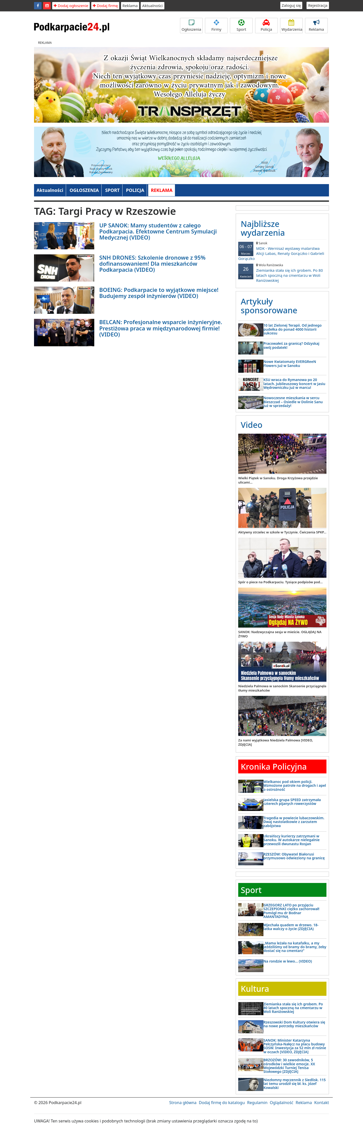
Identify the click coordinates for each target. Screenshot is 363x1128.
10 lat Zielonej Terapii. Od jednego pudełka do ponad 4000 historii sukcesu (292, 329)
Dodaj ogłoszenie (71, 5)
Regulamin (257, 1102)
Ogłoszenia (191, 25)
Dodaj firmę (105, 5)
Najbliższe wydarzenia (263, 228)
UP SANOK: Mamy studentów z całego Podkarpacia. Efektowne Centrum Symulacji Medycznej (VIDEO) (158, 231)
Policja (266, 25)
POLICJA (135, 190)
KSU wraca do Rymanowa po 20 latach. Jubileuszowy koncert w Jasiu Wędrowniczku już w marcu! (294, 383)
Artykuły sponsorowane (269, 306)
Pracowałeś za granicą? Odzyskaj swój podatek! (291, 345)
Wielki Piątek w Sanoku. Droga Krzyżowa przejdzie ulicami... (278, 480)
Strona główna (182, 1102)
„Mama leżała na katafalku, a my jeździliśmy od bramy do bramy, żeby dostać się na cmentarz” (294, 947)
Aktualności (152, 5)
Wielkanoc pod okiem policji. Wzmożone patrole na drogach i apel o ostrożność (294, 785)
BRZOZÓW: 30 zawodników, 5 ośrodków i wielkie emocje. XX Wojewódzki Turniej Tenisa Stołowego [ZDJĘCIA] (289, 1065)
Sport (241, 25)
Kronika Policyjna (274, 766)
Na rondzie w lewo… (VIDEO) (287, 961)
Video (251, 424)
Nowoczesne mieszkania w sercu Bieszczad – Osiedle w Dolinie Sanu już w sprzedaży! (293, 401)
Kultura (255, 988)
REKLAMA (161, 190)
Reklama (130, 5)
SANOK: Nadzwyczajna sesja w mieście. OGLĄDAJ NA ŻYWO (279, 634)
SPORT (112, 190)
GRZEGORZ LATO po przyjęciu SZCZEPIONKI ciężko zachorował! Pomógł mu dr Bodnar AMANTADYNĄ (291, 911)
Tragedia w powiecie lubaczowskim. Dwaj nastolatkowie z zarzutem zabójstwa (293, 821)
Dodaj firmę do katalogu (222, 1102)
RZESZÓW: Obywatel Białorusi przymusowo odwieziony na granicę (294, 856)
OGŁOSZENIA (84, 190)
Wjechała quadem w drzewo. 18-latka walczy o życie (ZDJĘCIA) (290, 926)
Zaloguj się (291, 5)
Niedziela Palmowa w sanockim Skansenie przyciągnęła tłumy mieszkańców (282, 688)
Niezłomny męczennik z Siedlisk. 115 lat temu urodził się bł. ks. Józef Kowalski (294, 1083)
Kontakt (321, 1102)
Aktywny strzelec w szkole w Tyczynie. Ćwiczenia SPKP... (282, 532)
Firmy (216, 25)
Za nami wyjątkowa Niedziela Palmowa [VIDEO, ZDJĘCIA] (275, 742)
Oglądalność (281, 1102)
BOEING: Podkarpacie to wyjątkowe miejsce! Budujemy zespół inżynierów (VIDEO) (159, 292)
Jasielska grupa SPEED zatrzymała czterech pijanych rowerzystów (292, 801)
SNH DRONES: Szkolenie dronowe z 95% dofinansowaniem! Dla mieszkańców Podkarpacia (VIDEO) (152, 263)
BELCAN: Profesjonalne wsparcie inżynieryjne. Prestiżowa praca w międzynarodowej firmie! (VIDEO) (160, 328)
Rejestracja (317, 5)
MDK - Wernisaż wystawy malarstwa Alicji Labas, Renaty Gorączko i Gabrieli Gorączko (282, 251)
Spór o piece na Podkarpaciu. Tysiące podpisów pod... (280, 582)
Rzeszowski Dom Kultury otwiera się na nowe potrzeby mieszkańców (294, 1024)
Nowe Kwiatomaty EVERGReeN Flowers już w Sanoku (289, 363)
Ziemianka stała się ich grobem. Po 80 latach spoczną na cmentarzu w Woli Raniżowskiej (282, 273)
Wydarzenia (292, 25)
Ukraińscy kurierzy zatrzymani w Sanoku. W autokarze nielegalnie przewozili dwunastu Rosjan (291, 840)
